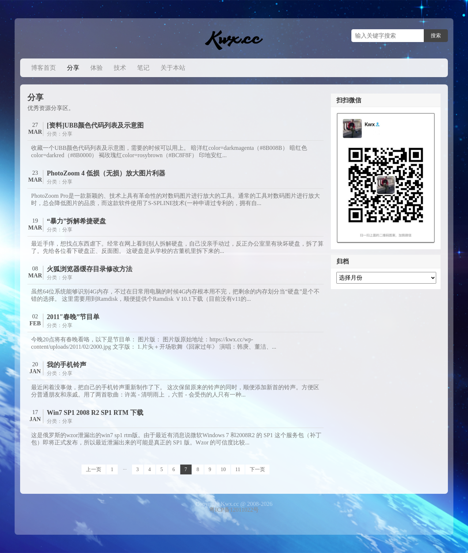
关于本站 (173, 67)
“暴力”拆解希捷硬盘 (76, 221)
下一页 (257, 469)
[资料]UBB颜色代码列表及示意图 (95, 125)
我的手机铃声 (66, 364)
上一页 (93, 469)
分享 (73, 67)
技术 (120, 67)
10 (223, 469)
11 (237, 469)
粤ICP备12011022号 (234, 510)
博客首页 (43, 67)
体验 (96, 67)
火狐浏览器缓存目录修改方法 (89, 269)
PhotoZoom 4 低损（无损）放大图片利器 (106, 173)
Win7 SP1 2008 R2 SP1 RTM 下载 (95, 412)
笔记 (143, 67)
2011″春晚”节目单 (73, 317)
